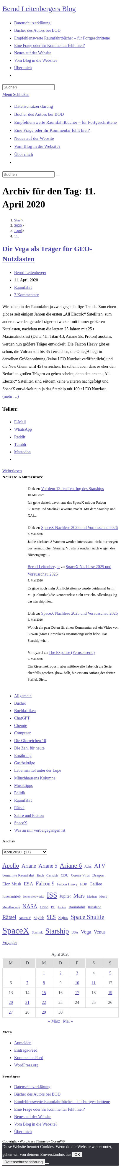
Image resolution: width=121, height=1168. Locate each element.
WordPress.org (26, 1065)
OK (77, 1154)
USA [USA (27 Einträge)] (74, 932)
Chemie (20, 725)
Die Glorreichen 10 (30, 740)
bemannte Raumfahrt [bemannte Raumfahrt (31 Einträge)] (18, 875)
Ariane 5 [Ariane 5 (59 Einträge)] (48, 866)
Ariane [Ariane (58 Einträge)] (29, 866)
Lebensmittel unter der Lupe (37, 770)
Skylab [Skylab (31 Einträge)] (39, 918)
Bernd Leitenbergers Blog (39, 8)
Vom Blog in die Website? (37, 146)
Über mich (23, 154)
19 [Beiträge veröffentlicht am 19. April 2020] (110, 992)
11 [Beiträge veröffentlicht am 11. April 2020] (94, 983)
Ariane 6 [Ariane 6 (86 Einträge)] (71, 865)
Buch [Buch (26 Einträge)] (40, 875)
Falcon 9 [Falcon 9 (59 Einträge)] (45, 884)
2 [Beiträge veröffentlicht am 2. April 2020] (60, 973)
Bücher (20, 703)
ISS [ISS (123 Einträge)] (52, 895)
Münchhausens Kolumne (34, 778)
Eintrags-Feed (25, 1050)
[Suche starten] (58, 175)
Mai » (68, 1021)
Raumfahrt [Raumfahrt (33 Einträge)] (76, 907)
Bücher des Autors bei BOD (39, 114)
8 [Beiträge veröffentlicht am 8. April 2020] (44, 983)
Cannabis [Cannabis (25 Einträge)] (52, 875)
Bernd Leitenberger (30, 272)
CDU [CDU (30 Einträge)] (64, 875)
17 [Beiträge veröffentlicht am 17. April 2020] (77, 992)
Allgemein (23, 696)
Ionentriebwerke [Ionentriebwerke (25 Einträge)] (33, 896)
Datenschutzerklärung (33, 106)
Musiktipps (23, 785)
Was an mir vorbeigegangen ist (39, 830)
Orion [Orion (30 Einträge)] (44, 907)
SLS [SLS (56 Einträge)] (51, 917)
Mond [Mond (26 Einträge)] (103, 896)
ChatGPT (22, 718)
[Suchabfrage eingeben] (28, 87)
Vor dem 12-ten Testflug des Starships (72, 488)
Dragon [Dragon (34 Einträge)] (98, 875)
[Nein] (47, 1163)
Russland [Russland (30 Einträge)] (95, 907)
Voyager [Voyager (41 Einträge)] (9, 942)
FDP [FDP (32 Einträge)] (83, 884)
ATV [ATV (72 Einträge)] (100, 865)
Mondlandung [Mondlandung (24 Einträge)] (11, 907)
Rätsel (19, 808)
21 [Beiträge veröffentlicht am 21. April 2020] (27, 1002)
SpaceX (20, 823)
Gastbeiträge (24, 763)
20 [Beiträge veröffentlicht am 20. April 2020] (11, 1002)
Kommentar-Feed (28, 1058)
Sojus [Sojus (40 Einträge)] (63, 917)
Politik (19, 793)
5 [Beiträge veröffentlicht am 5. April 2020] (110, 973)
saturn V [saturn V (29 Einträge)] (25, 918)
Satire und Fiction (29, 815)
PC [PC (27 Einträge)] (53, 907)
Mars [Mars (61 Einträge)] (79, 896)
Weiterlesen (12, 471)
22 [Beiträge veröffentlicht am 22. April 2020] (44, 1002)
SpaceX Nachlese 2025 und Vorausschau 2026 (79, 527)
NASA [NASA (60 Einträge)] (29, 906)
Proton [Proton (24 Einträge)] (62, 907)
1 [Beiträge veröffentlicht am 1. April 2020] (44, 973)
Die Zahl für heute (29, 748)
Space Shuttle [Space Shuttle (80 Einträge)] (87, 916)
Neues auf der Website (34, 138)
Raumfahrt (23, 287)
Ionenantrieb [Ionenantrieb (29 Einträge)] (11, 896)
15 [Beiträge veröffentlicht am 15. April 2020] (44, 992)
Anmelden (22, 1043)
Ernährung (23, 755)
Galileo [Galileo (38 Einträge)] (96, 884)
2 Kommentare (26, 295)
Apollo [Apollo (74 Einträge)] (10, 865)
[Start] (18, 220)
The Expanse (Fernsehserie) (72, 652)
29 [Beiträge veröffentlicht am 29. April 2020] (44, 1012)
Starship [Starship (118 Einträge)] (57, 931)
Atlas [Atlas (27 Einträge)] (88, 867)
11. (16, 236)
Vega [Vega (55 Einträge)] (86, 932)
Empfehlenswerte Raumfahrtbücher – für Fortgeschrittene (65, 122)
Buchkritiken (25, 711)
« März (54, 1021)
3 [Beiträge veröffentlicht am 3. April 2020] (77, 973)
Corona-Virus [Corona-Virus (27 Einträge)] (80, 875)
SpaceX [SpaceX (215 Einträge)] (15, 930)
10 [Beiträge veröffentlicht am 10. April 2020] (77, 983)
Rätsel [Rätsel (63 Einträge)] (9, 917)
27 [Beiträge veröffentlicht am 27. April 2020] (11, 1012)
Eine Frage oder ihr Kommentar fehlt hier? (52, 130)
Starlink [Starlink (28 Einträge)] (37, 932)
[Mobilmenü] (15, 94)
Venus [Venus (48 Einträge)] (100, 932)
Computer (22, 733)
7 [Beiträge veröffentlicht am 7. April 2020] (27, 983)
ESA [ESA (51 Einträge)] (28, 884)
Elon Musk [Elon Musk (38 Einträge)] (11, 884)
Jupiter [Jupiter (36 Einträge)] (65, 896)
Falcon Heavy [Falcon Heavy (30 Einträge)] (67, 884)
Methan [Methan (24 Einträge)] (92, 896)
